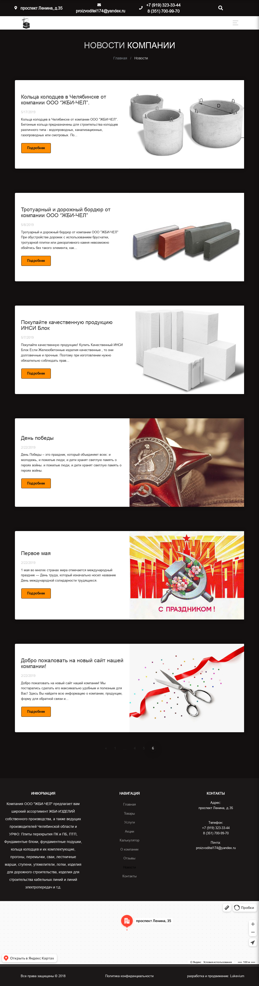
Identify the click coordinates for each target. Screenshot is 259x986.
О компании (129, 849)
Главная (129, 804)
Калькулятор (129, 840)
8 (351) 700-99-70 (163, 11)
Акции (129, 831)
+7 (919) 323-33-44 (163, 5)
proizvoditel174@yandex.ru (100, 11)
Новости (129, 867)
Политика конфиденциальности (129, 976)
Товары (129, 813)
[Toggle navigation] (234, 22)
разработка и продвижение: (215, 976)
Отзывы (129, 858)
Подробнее (36, 148)
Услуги (129, 822)
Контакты (129, 876)
